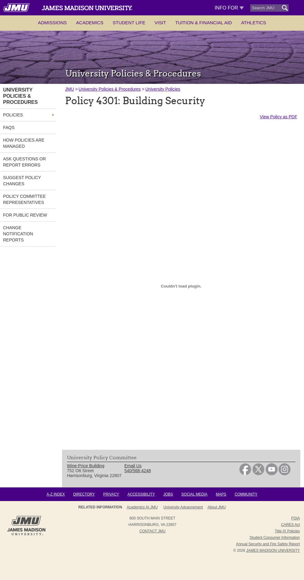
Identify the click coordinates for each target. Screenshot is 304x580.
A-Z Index (56, 494)
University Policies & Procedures (110, 89)
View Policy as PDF (278, 116)
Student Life (129, 22)
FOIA (295, 518)
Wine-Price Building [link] (85, 465)
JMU (69, 89)
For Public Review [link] (25, 215)
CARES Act (290, 525)
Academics (89, 22)
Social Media (194, 494)
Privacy (111, 494)
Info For (229, 7)
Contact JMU (152, 531)
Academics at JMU (142, 507)
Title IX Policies (287, 531)
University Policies (162, 89)
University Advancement (183, 507)
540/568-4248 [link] (137, 470)
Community (246, 494)
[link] (245, 473)
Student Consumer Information (275, 537)
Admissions (52, 22)
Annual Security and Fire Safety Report (268, 544)
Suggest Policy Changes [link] (22, 180)
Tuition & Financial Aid (203, 22)
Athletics (253, 22)
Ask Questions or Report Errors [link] (24, 161)
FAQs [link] (8, 127)
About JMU (217, 507)
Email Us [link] (133, 465)
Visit (160, 22)
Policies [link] (13, 114)
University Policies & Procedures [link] (20, 96)
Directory (84, 494)
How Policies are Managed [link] (24, 143)
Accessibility (141, 494)
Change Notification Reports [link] (18, 233)
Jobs (168, 494)
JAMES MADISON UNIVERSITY (273, 550)
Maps (221, 494)
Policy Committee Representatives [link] (24, 199)
